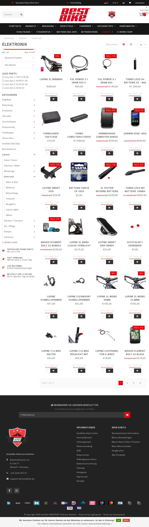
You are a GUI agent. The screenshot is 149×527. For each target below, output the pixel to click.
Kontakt (80, 480)
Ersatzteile (66, 26)
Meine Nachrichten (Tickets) (126, 441)
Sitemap (81, 467)
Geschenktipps (105, 26)
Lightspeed (95, 514)
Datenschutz (83, 454)
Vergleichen (118, 450)
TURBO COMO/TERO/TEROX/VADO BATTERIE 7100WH (83, 137)
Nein (126, 520)
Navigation (11, 204)
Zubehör (106, 31)
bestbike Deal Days (67, 31)
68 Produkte (112, 44)
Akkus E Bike (12, 182)
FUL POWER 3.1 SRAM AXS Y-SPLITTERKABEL (79, 82)
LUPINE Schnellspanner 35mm (51, 300)
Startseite (15, 26)
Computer (10, 198)
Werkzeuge (9, 171)
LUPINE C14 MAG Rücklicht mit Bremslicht (79, 354)
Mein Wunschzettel (121, 446)
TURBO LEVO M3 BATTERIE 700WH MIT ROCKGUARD (135, 191)
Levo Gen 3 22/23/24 (16, 84)
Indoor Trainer (10, 160)
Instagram (82, 472)
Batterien (10, 187)
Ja (118, 520)
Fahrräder (85, 26)
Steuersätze (43, 31)
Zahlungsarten (84, 441)
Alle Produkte (118, 454)
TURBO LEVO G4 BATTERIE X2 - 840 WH (135, 82)
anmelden (140, 2)
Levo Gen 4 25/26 (14, 88)
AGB (79, 450)
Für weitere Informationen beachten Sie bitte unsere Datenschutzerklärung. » (75, 524)
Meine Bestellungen (122, 437)
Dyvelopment (119, 514)
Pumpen (8, 231)
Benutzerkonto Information (125, 433)
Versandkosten (51, 95)
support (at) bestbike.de (22, 478)
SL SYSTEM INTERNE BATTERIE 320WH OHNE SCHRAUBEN (107, 193)
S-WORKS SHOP (125, 31)
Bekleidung (48, 26)
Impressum (82, 476)
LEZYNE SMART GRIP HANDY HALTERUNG (107, 245)
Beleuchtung (12, 193)
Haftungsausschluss (87, 459)
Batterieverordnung (87, 463)
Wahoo (9, 215)
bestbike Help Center (87, 433)
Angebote (30, 26)
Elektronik (9, 176)
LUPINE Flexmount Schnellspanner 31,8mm (79, 300)
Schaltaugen (23, 31)
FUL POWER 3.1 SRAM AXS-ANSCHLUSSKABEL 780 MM (107, 84)
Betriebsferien (89, 31)
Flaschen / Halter (12, 165)
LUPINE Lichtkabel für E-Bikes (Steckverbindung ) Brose (107, 356)
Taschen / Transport (13, 220)
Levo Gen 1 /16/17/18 (16, 77)
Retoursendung (84, 446)
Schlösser (9, 237)
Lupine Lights (12, 209)
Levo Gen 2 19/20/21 (16, 80)
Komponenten (127, 26)
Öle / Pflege (9, 226)
